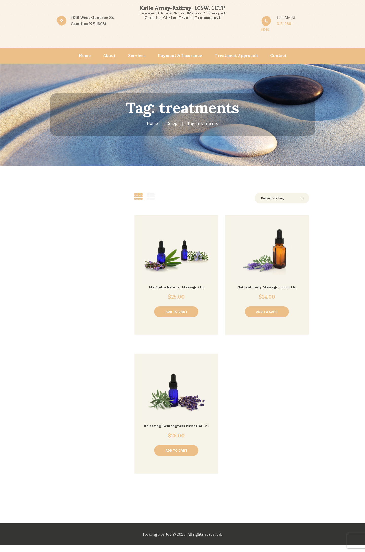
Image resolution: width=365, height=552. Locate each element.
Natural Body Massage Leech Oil (267, 287)
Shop (172, 123)
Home (152, 123)
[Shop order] (280, 198)
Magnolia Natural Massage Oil (176, 287)
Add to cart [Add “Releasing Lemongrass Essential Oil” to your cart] (176, 457)
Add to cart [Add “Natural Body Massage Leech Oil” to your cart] (267, 312)
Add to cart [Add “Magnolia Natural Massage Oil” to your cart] (176, 312)
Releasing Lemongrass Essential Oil (176, 430)
